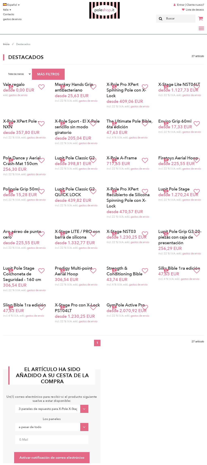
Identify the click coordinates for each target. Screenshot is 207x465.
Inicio (6, 44)
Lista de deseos (195, 10)
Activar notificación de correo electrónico (51, 457)
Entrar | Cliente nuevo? (190, 5)
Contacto (8, 14)
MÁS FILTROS (48, 74)
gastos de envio (12, 19)
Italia (7, 10)
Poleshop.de (95, 3)
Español (11, 5)
